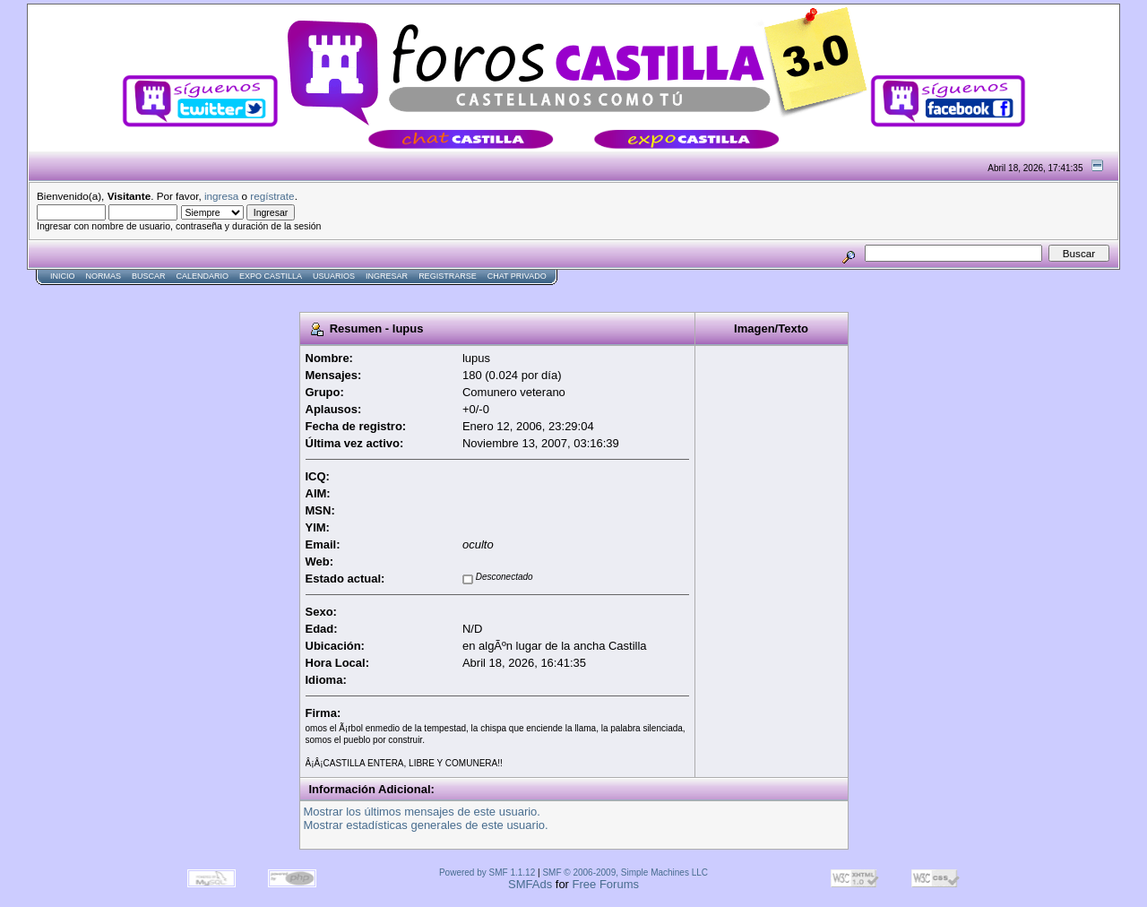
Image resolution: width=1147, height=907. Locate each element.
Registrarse (447, 276)
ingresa (221, 196)
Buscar (149, 276)
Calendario (203, 276)
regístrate (272, 196)
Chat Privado (517, 276)
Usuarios (334, 276)
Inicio (62, 276)
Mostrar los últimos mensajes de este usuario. (422, 811)
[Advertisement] (353, 292)
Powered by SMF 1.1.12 (487, 872)
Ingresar (387, 276)
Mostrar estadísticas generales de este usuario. (426, 825)
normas (104, 276)
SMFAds (530, 884)
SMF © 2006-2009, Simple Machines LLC (625, 872)
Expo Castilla (270, 276)
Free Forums (606, 884)
